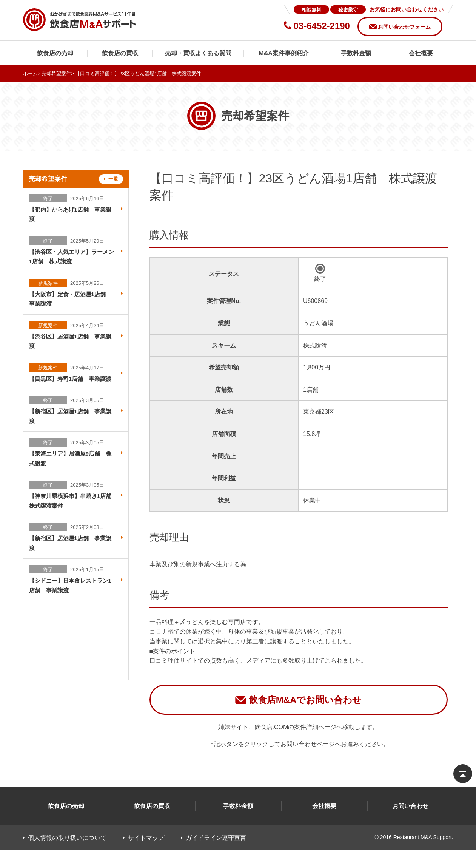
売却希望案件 (56, 73)
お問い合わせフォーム (404, 27)
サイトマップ (146, 838)
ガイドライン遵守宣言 (216, 838)
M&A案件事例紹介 (283, 53)
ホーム (30, 73)
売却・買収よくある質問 (198, 53)
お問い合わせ (410, 806)
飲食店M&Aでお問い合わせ (305, 700)
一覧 (113, 179)
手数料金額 (356, 53)
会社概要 (421, 53)
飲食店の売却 (55, 53)
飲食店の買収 (120, 53)
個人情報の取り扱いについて (67, 838)
